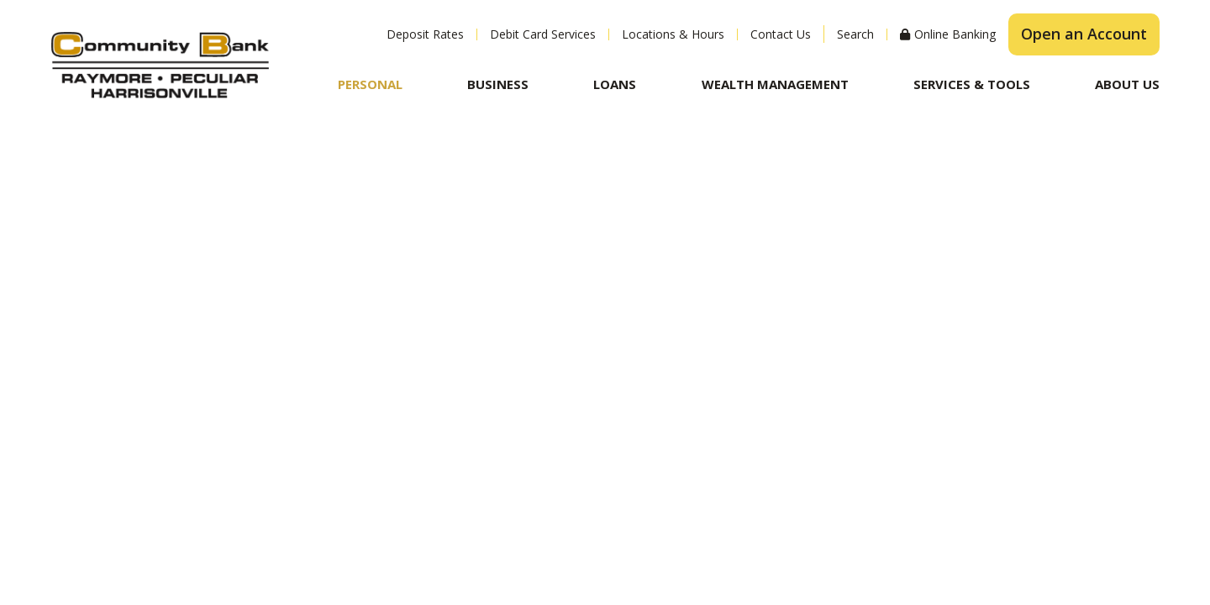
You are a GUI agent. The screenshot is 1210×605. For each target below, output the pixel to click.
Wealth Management (775, 84)
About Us (1127, 84)
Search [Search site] (855, 34)
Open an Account (1084, 34)
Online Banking (955, 34)
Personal (370, 84)
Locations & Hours (673, 34)
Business (498, 84)
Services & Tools (971, 84)
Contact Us (780, 34)
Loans (614, 84)
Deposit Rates (425, 34)
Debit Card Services (543, 34)
